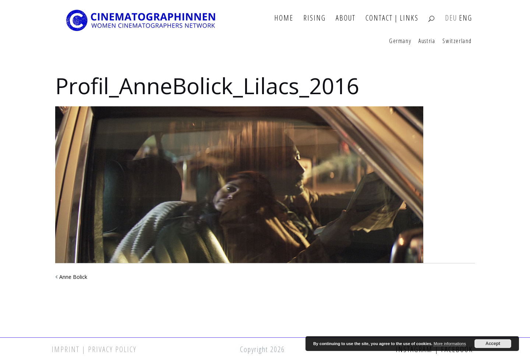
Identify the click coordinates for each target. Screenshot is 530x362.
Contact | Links (391, 18)
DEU (451, 18)
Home (283, 18)
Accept (492, 343)
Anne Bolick (73, 276)
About (346, 18)
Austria (426, 41)
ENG (465, 18)
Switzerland (457, 41)
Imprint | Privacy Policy (94, 349)
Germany (400, 41)
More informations (450, 343)
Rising (314, 18)
